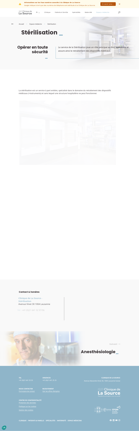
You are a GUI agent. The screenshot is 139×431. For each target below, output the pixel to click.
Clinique (47, 12)
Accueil (21, 24)
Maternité (88, 12)
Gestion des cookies (26, 410)
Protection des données (27, 403)
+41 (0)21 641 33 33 (26, 380)
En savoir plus (108, 4)
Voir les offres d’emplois (51, 391)
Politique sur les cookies (27, 406)
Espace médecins (102, 12)
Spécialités (76, 12)
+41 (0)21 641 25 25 (49, 380)
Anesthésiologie (101, 352)
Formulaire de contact (27, 391)
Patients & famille (61, 12)
